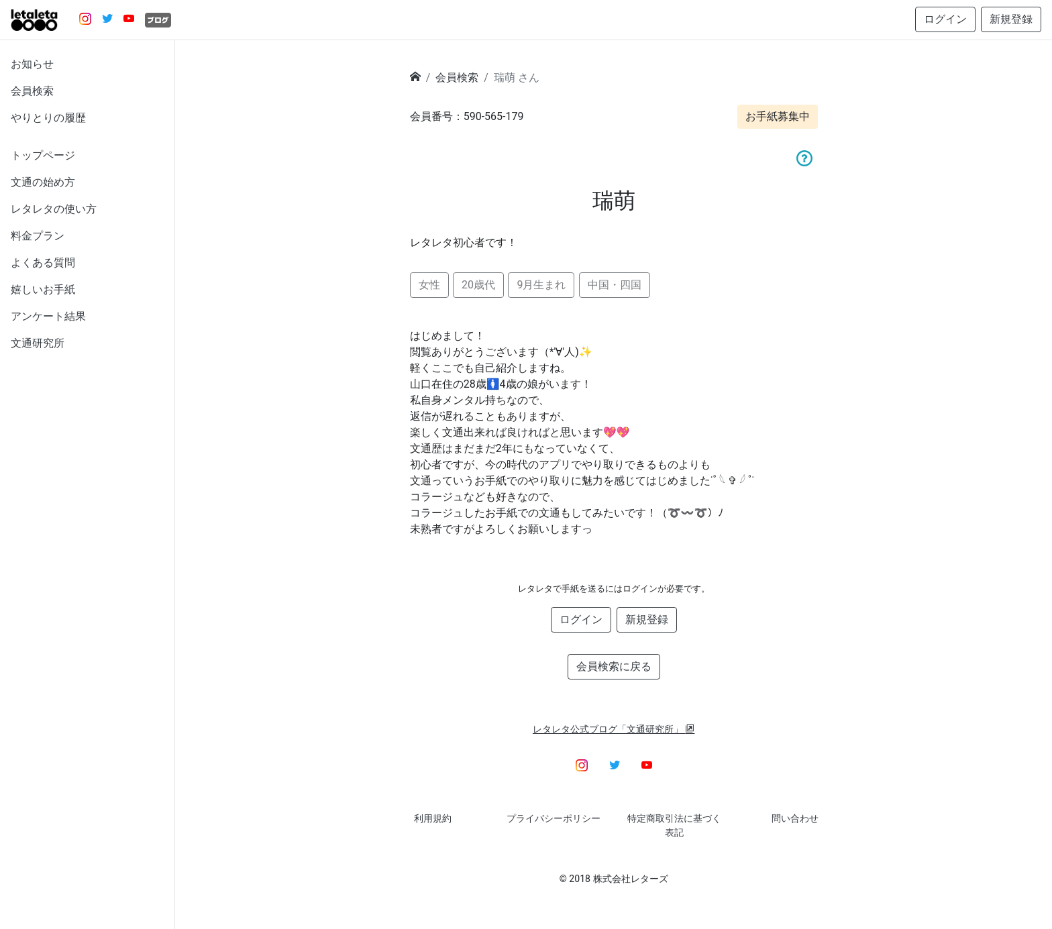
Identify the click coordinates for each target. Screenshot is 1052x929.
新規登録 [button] (1011, 19)
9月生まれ (541, 284)
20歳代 (478, 284)
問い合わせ (795, 818)
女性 (429, 284)
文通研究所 (37, 343)
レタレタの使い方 (54, 209)
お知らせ (32, 64)
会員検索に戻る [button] (613, 666)
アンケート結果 (48, 316)
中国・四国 (614, 284)
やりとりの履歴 (48, 117)
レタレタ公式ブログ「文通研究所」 (614, 729)
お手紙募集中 (777, 116)
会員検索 (32, 91)
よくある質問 (43, 262)
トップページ (43, 155)
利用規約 (433, 818)
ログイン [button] (945, 19)
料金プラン (37, 235)
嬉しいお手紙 (43, 289)
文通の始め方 (43, 182)
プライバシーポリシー (553, 818)
